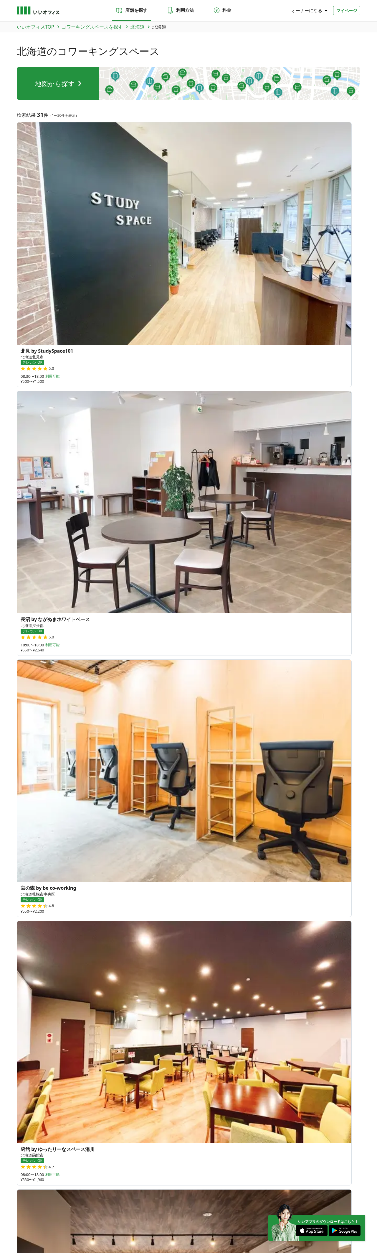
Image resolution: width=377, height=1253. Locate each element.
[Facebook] (353, 1210)
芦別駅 (172, 807)
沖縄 (143, 1182)
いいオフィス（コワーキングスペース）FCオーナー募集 (61, 1121)
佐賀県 (95, 993)
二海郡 (316, 743)
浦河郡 (139, 743)
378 (294, 966)
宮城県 (115, 890)
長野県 (173, 929)
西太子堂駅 (129, 798)
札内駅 (86, 798)
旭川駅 (214, 816)
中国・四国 (114, 1182)
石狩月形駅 (248, 807)
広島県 (173, 968)
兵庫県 (115, 954)
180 (254, 967)
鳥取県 (115, 968)
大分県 (154, 993)
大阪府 (95, 954)
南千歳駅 (336, 798)
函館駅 (167, 816)
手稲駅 (191, 798)
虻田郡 (43, 752)
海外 (155, 1182)
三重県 (119, 943)
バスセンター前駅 (93, 807)
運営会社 (24, 1226)
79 (270, 945)
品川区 (158, 743)
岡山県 (154, 968)
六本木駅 (26, 798)
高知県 (115, 978)
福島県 (173, 890)
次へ (204, 649)
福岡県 (76, 993)
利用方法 (180, 10)
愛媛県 (95, 978)
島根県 (134, 968)
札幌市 (24, 743)
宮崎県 (173, 993)
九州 (131, 1182)
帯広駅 (67, 798)
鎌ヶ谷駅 (255, 816)
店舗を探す (131, 10)
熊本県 (134, 993)
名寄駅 (105, 798)
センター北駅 (88, 816)
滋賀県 (154, 954)
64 (303, 928)
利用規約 (91, 1226)
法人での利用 (193, 1089)
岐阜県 (76, 943)
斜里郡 (62, 743)
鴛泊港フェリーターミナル (293, 798)
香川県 (95, 968)
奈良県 (134, 954)
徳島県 (76, 978)
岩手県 (95, 890)
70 (231, 951)
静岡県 (138, 943)
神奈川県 (78, 915)
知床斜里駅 (220, 807)
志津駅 (276, 816)
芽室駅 (124, 807)
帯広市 (196, 743)
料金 (222, 10)
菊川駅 (233, 816)
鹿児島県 (78, 1003)
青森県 (76, 890)
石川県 (115, 929)
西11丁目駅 (148, 807)
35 (315, 895)
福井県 (134, 929)
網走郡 (254, 743)
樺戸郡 (273, 743)
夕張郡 (120, 743)
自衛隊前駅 (301, 807)
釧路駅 (24, 807)
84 (217, 973)
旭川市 (43, 743)
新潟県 (76, 929)
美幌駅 (229, 798)
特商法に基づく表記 (120, 1226)
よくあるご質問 (148, 1089)
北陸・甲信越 (67, 1182)
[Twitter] (317, 1210)
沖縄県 (76, 1017)
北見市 (234, 743)
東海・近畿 (91, 1182)
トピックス (25, 1144)
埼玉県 (134, 904)
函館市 (81, 743)
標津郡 (177, 743)
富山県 (95, 929)
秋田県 (134, 890)
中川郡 (215, 743)
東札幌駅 (327, 807)
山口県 (76, 968)
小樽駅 (210, 798)
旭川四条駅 (57, 816)
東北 (35, 1182)
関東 (48, 1182)
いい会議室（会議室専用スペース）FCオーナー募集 (153, 1121)
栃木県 (115, 904)
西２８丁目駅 (121, 816)
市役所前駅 (190, 816)
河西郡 (100, 743)
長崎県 (115, 993)
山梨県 (154, 929)
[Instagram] (335, 1210)
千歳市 (335, 743)
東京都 (173, 904)
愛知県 (158, 943)
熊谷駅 (48, 798)
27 (218, 926)
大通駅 (172, 798)
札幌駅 (147, 816)
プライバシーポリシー (60, 1226)
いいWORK (206, 1226)
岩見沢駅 (193, 807)
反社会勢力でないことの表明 (165, 1226)
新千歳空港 (28, 816)
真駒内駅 (274, 807)
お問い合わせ (109, 1089)
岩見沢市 (294, 743)
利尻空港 (251, 798)
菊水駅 (153, 798)
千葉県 (154, 904)
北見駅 (43, 807)
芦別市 (24, 752)
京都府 (76, 954)
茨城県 (76, 904)
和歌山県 (98, 943)
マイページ (346, 10)
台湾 (74, 1031)
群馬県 (95, 904)
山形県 (154, 890)
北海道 (24, 697)
